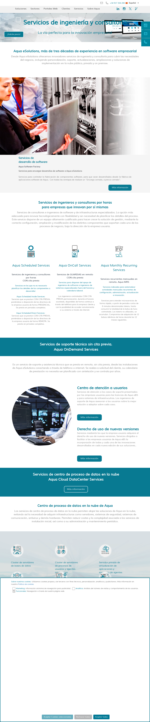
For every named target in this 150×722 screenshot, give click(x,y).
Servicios (78, 8)
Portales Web (51, 8)
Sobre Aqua (93, 8)
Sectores (35, 8)
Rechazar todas (83, 717)
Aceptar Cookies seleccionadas (57, 717)
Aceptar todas (101, 717)
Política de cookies (26, 584)
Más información (120, 187)
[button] (132, 3)
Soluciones (20, 8)
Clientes (66, 8)
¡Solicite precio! (14, 34)
